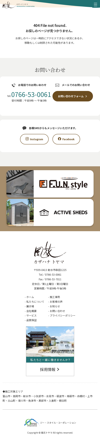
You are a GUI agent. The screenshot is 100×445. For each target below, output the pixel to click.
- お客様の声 (55, 301)
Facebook (66, 139)
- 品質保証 (31, 320)
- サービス (31, 315)
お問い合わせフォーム (72, 96)
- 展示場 (29, 306)
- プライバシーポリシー (61, 315)
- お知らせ (54, 306)
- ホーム (29, 297)
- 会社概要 (31, 311)
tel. (29, 94)
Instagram (34, 139)
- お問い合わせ (56, 311)
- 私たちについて (34, 301)
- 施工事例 (54, 297)
